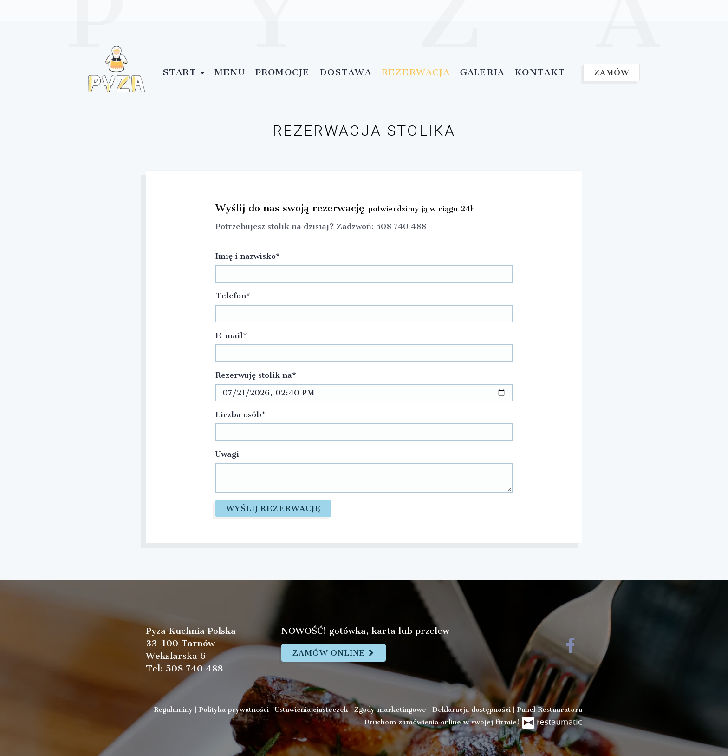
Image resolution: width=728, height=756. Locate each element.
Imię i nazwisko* (247, 256)
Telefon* (232, 295)
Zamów (612, 72)
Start (183, 72)
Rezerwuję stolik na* (255, 375)
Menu (229, 72)
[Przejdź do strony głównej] (116, 69)
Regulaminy (174, 709)
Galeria (482, 72)
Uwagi (227, 454)
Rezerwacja (416, 72)
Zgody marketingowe (391, 709)
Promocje (282, 72)
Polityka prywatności (235, 709)
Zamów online (333, 652)
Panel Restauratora (549, 709)
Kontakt (539, 72)
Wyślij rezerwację (273, 508)
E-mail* (231, 335)
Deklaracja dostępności (472, 709)
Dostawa (345, 72)
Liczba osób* (240, 414)
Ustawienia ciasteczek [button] (313, 709)
